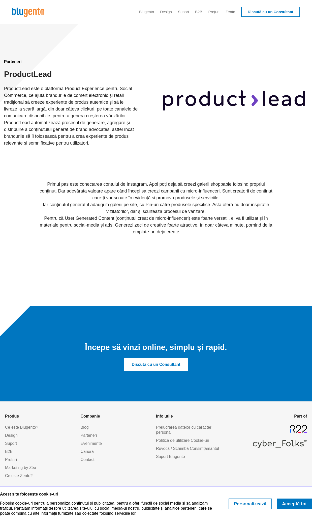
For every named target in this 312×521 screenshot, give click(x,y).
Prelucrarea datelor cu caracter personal (183, 429)
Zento (230, 12)
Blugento (146, 12)
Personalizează (250, 503)
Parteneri (89, 435)
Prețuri (213, 12)
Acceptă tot (294, 503)
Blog (85, 427)
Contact (88, 459)
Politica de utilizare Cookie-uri (182, 440)
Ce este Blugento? (21, 427)
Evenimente (91, 443)
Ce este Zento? (19, 476)
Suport (183, 12)
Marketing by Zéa (20, 467)
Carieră (87, 451)
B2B (198, 12)
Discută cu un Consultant (270, 12)
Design (166, 12)
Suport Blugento (170, 456)
